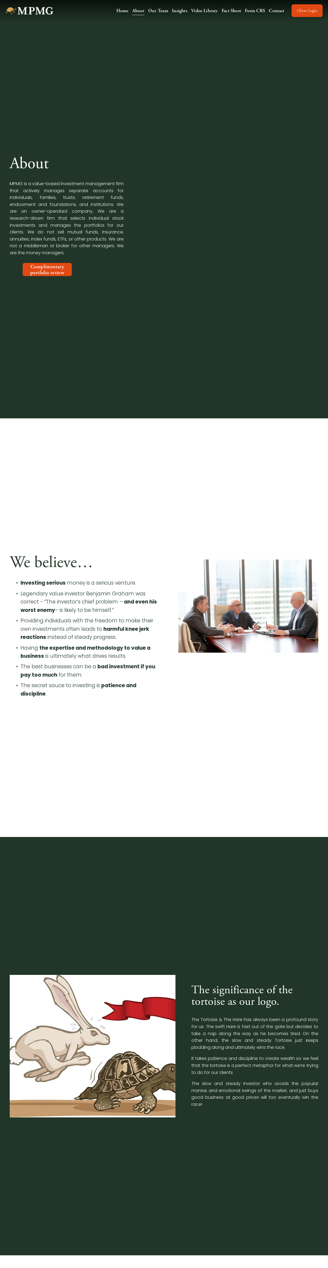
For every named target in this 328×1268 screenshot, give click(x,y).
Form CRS (251, 14)
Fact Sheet (226, 14)
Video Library (200, 14)
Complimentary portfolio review (47, 270)
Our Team (154, 14)
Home (118, 14)
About (134, 14)
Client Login (302, 14)
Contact (272, 14)
